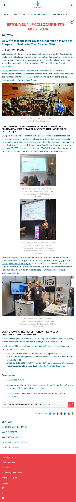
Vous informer (9, 432)
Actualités (16, 14)
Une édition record (15, 379)
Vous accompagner (12, 437)
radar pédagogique (57, 260)
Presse (5, 483)
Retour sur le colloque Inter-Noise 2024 (46, 14)
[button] (4, 5)
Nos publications (10, 447)
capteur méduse (39, 260)
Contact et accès (9, 457)
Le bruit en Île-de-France (14, 427)
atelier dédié (12, 260)
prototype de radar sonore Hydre (16, 263)
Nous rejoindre (8, 462)
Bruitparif (7, 422)
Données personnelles (12, 472)
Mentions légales (9, 477)
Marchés (6, 467)
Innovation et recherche (14, 442)
